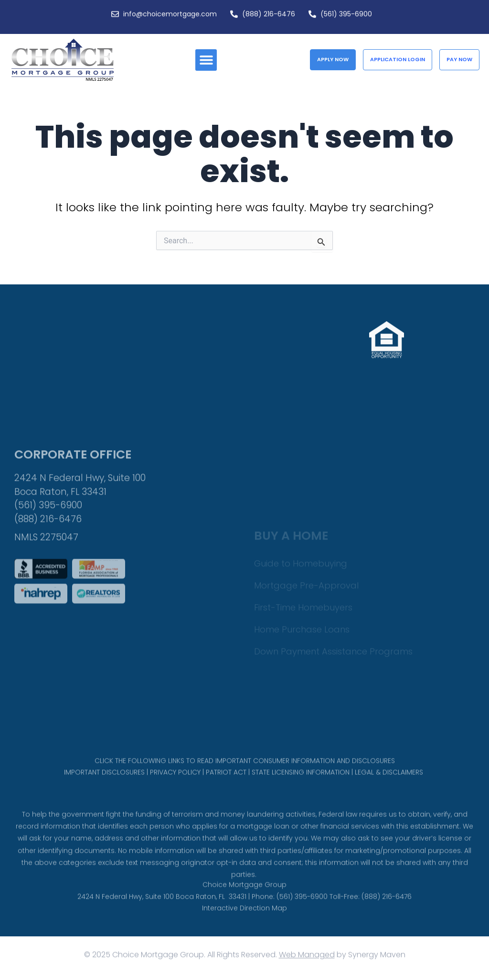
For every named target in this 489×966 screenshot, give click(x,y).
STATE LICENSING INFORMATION (301, 777)
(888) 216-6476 (48, 556)
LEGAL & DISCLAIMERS (389, 777)
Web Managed (307, 957)
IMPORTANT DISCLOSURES (104, 777)
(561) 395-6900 (48, 542)
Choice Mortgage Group (244, 892)
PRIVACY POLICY (175, 777)
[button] (206, 60)
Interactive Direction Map (244, 916)
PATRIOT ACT (226, 777)
